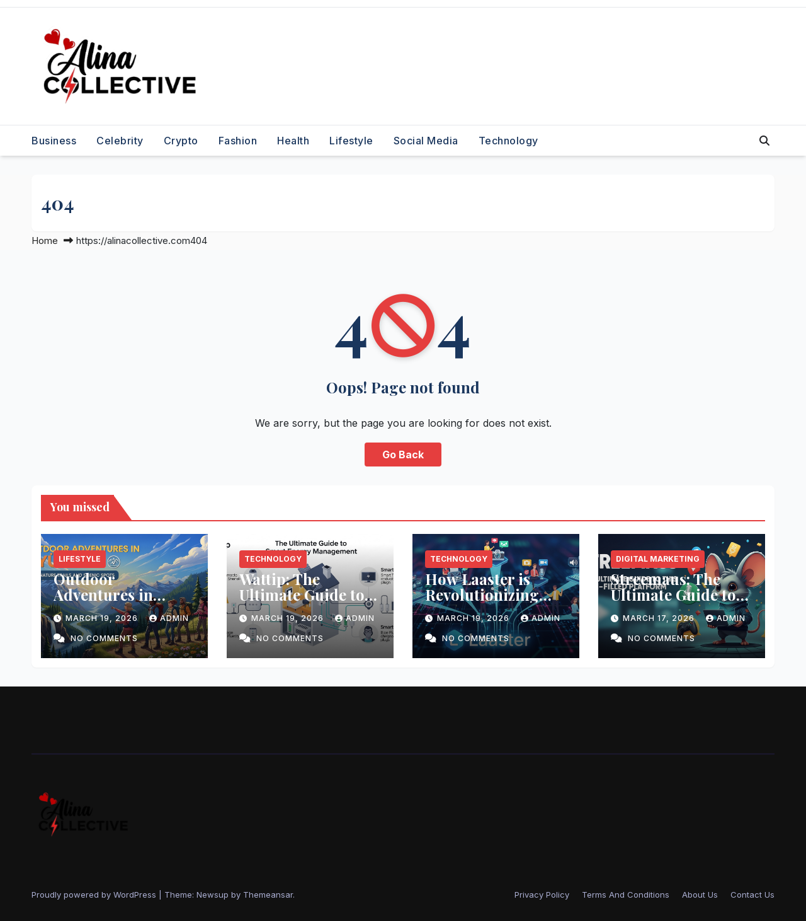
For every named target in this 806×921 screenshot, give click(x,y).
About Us (700, 894)
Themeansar (268, 894)
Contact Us (752, 894)
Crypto (181, 140)
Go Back (403, 454)
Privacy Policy (541, 894)
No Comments (104, 638)
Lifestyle (351, 140)
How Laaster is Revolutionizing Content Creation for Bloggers (487, 602)
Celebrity (120, 140)
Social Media (426, 140)
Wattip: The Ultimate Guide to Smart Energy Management (302, 602)
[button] (764, 140)
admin (169, 618)
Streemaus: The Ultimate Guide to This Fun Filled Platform (673, 602)
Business (53, 140)
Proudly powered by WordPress (95, 894)
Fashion (238, 140)
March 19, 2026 (102, 618)
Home (44, 240)
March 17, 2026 (660, 618)
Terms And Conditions (625, 894)
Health (293, 140)
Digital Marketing (658, 559)
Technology (508, 140)
